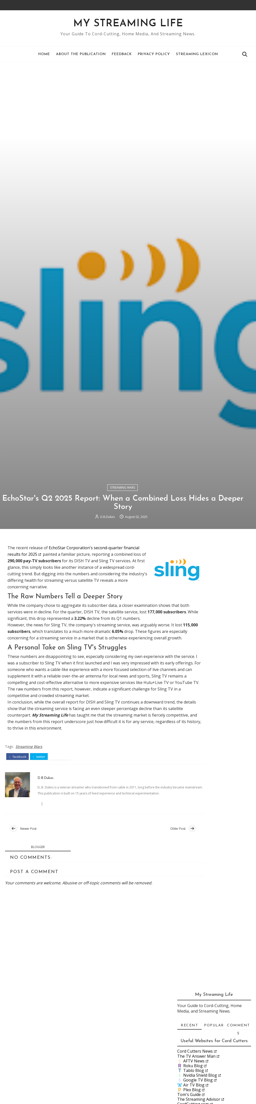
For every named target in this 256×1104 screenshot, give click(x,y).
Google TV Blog (198, 895)
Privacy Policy (154, 54)
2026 (188, 952)
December (198, 964)
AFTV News (193, 876)
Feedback (122, 54)
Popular (214, 840)
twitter (39, 1076)
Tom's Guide (189, 909)
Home (44, 54)
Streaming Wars (122, 753)
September (199, 981)
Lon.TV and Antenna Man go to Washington (216, 1070)
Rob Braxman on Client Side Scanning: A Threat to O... (213, 996)
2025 (188, 958)
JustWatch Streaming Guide (202, 928)
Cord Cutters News (195, 866)
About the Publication (81, 54)
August (195, 987)
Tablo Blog (193, 885)
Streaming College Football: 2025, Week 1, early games (218, 1027)
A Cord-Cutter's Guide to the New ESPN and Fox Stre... (218, 1091)
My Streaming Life (128, 24)
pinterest (60, 1076)
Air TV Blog (193, 899)
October (196, 976)
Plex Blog (192, 904)
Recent (189, 840)
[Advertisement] (128, 99)
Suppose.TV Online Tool (200, 923)
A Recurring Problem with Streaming (211, 1017)
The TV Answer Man (196, 871)
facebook (17, 1076)
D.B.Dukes (107, 784)
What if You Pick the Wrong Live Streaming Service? (217, 1059)
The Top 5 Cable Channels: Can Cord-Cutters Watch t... (216, 1049)
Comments (238, 842)
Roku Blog (193, 880)
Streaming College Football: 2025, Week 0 (218, 1080)
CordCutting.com (193, 919)
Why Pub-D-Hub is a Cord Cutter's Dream (211, 1038)
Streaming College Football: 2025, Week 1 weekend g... (218, 1006)
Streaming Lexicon (197, 54)
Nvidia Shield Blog (200, 890)
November (198, 970)
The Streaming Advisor (198, 914)
